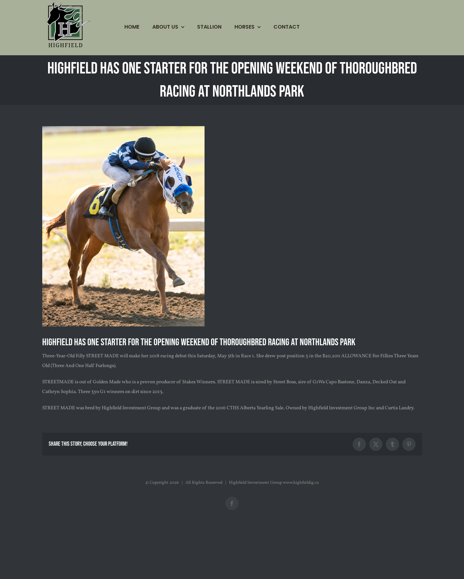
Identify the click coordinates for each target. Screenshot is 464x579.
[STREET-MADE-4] (123, 226)
